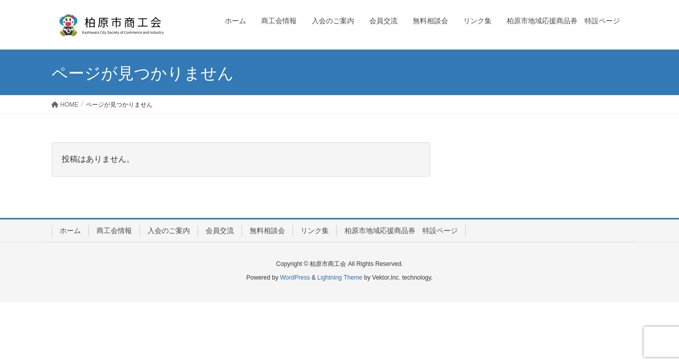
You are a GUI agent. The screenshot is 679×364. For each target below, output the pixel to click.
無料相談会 (267, 230)
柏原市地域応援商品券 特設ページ (401, 230)
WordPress (295, 277)
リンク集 (315, 230)
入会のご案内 (169, 230)
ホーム (70, 230)
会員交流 (220, 230)
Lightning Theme (339, 277)
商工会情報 (114, 230)
